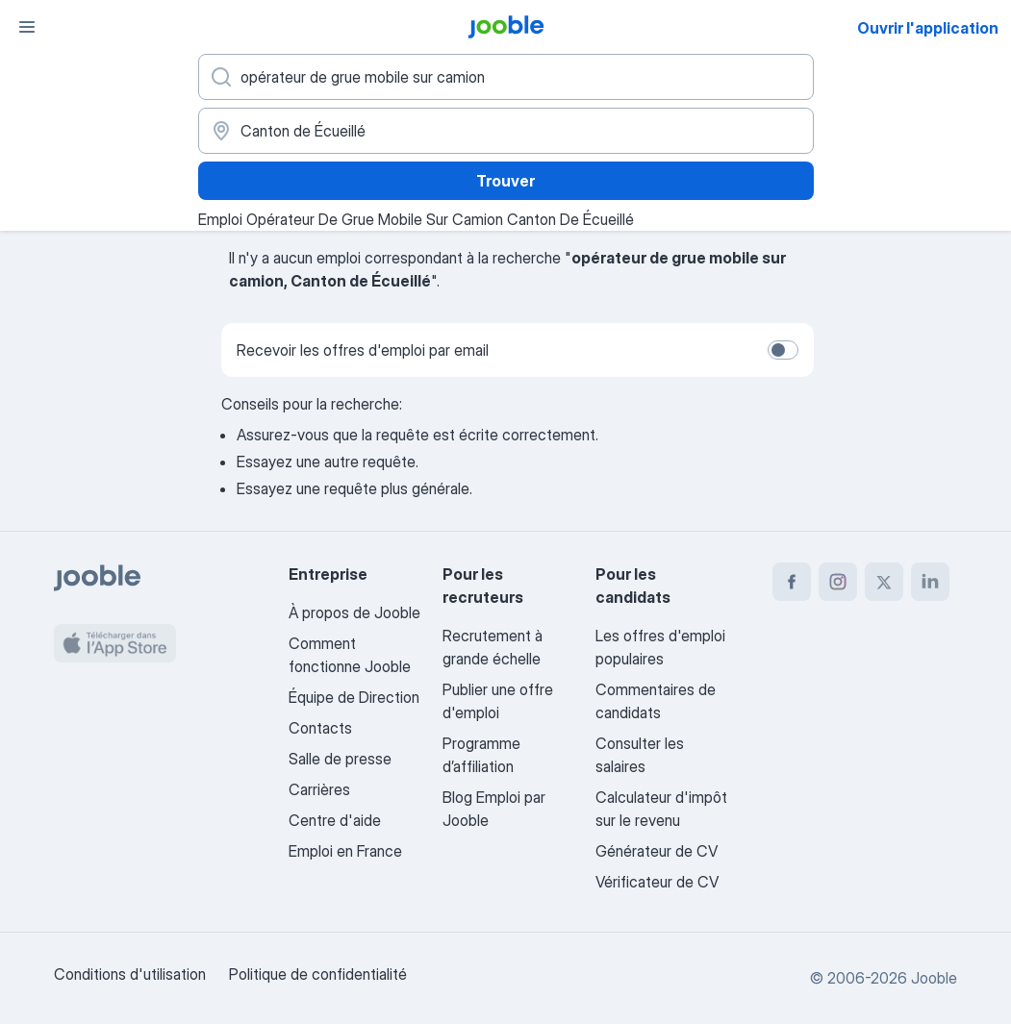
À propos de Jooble (354, 612)
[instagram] (838, 581)
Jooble (934, 977)
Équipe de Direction (354, 697)
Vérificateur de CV (657, 881)
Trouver (505, 180)
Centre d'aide (335, 820)
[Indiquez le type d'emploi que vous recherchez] (506, 77)
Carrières (319, 789)
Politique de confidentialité (318, 974)
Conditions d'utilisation (130, 974)
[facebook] (791, 581)
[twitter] (884, 581)
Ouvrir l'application (927, 27)
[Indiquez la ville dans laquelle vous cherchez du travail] (506, 131)
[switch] (783, 350)
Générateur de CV (656, 851)
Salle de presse (340, 758)
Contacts (320, 727)
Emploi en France (345, 851)
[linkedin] (930, 581)
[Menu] (27, 27)
